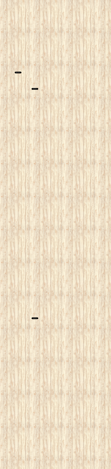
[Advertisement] (52, 12)
